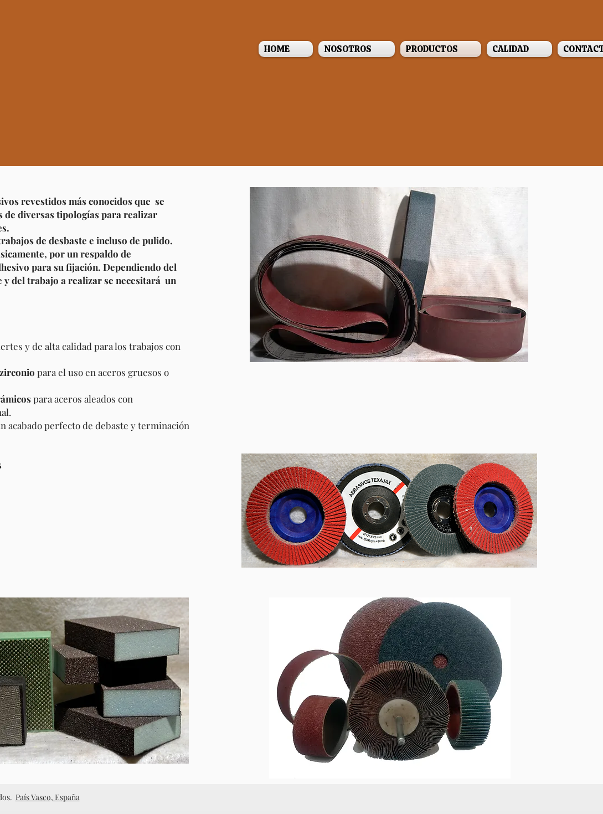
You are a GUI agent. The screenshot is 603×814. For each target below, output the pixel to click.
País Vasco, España (48, 797)
